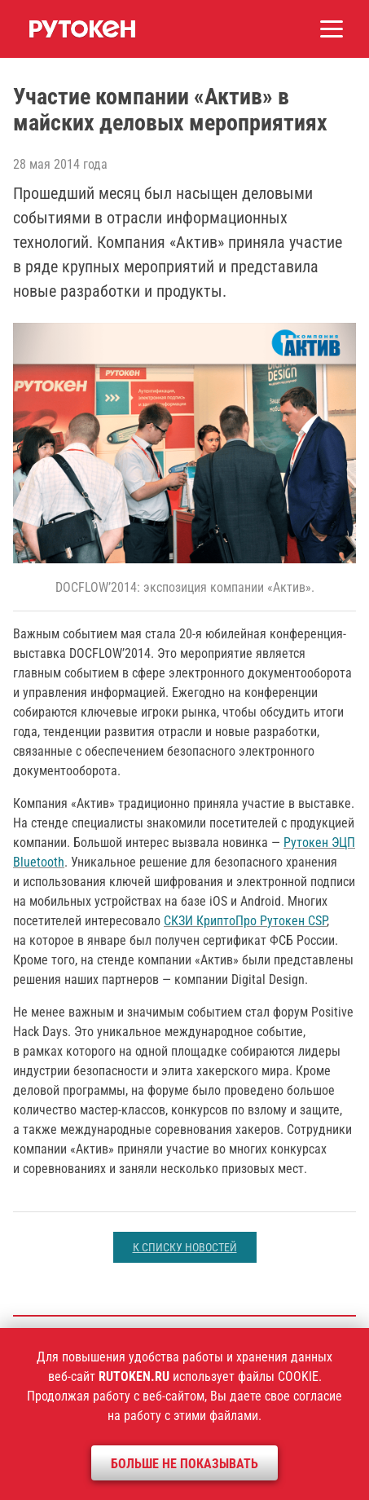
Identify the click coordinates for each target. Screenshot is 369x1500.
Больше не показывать (184, 1463)
